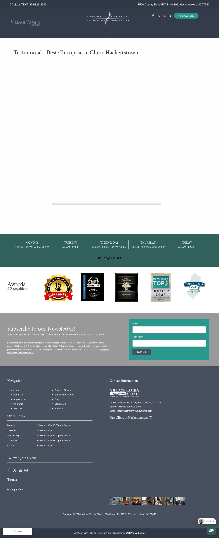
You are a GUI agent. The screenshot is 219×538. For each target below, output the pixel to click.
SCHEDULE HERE (186, 16)
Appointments (20, 399)
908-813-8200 (38, 4)
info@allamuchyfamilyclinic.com (134, 410)
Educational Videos (140, 32)
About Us (18, 394)
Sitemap (58, 408)
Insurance (73, 32)
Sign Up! (141, 352)
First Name (137, 337)
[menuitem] (44, 32)
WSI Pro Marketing (135, 533)
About (56, 32)
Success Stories (113, 32)
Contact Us (165, 32)
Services (90, 32)
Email (135, 323)
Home (44, 32)
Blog (56, 399)
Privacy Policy (15, 489)
